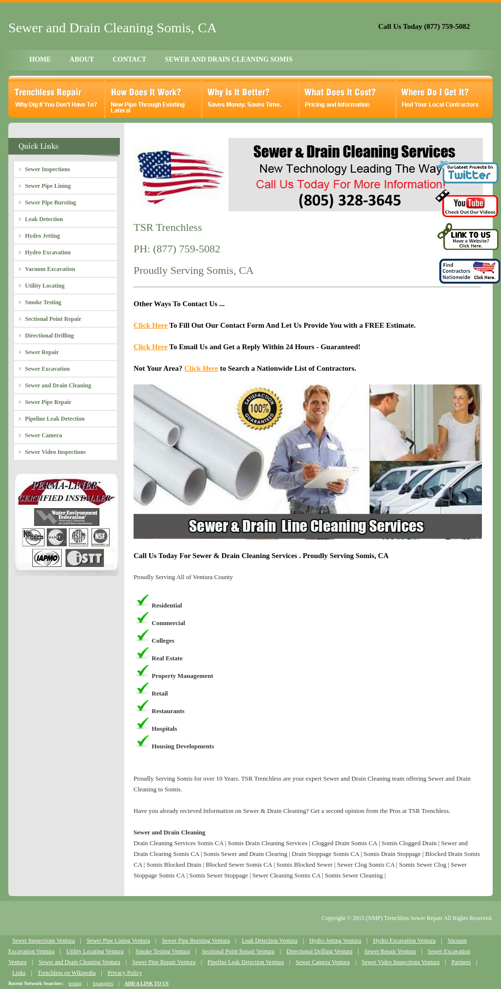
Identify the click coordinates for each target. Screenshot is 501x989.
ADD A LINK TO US (146, 983)
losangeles (103, 983)
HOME (40, 59)
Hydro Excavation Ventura (404, 940)
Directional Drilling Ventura (319, 951)
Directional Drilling (49, 335)
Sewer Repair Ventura (390, 951)
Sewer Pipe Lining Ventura (118, 940)
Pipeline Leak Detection (55, 418)
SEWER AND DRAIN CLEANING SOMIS (229, 59)
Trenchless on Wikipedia (67, 972)
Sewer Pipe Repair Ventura (163, 962)
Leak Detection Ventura (269, 940)
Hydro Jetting (42, 235)
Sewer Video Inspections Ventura (400, 962)
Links (18, 972)
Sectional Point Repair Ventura (238, 951)
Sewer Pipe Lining (48, 185)
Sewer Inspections (47, 169)
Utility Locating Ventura (94, 951)
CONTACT (129, 59)
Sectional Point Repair (53, 318)
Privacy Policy (125, 972)
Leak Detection (44, 219)
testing (75, 983)
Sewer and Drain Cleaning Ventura (79, 962)
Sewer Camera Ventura (323, 962)
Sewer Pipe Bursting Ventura (196, 940)
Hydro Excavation (47, 252)
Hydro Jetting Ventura (335, 940)
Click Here (150, 325)
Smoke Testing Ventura (163, 951)
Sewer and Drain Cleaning (58, 385)
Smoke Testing (43, 302)
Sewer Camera (43, 435)
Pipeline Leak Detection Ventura (245, 962)
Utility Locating (45, 285)
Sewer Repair (42, 352)
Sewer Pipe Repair (48, 402)
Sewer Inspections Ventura (43, 940)
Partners (461, 962)
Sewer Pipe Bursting (50, 202)
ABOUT (81, 59)
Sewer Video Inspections (55, 452)
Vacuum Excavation (50, 269)
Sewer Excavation (47, 368)
